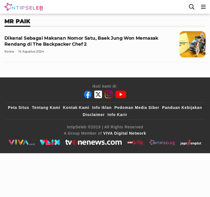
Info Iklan (102, 107)
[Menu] (203, 7)
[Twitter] (98, 94)
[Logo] (22, 7)
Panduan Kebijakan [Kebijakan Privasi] (182, 107)
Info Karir (117, 114)
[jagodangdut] (190, 142)
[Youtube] (120, 94)
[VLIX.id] (50, 142)
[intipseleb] (162, 142)
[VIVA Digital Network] (124, 133)
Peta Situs (18, 107)
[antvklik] (135, 142)
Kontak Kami (76, 107)
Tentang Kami (46, 107)
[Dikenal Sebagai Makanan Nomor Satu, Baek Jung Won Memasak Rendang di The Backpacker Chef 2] (105, 46)
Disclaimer (94, 114)
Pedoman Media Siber (136, 107)
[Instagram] (108, 94)
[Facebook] (88, 94)
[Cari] (192, 7)
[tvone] (93, 142)
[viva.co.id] (21, 142)
